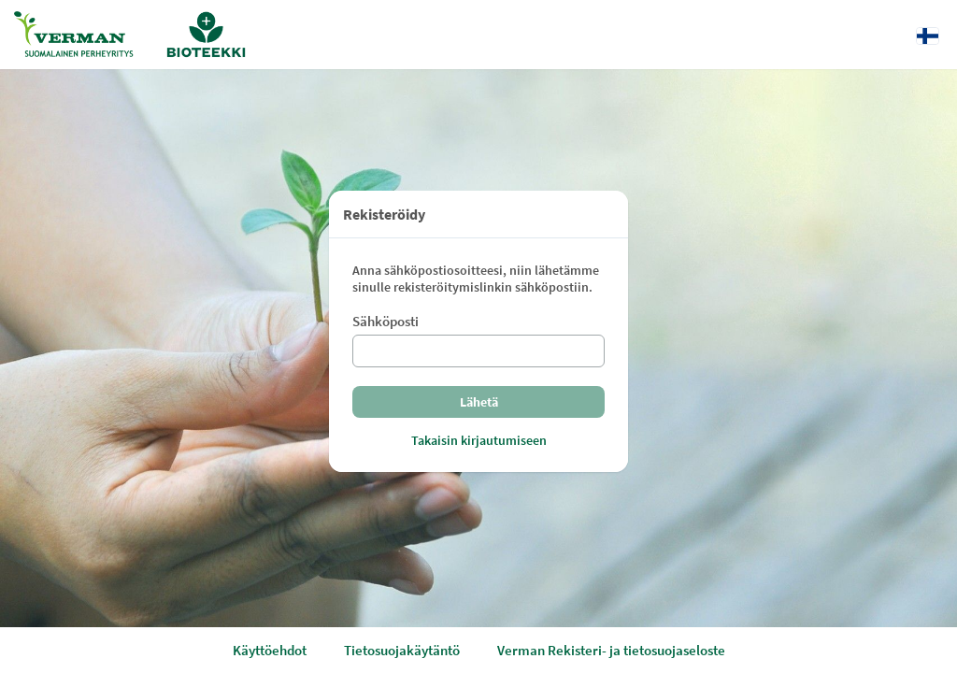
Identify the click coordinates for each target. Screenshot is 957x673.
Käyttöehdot (270, 650)
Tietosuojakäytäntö (402, 650)
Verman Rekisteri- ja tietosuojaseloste (611, 650)
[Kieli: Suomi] (927, 35)
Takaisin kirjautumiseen (479, 440)
